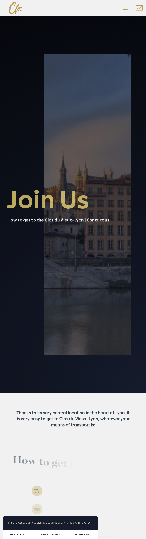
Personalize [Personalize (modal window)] (82, 534)
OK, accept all (18, 534)
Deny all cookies (50, 534)
